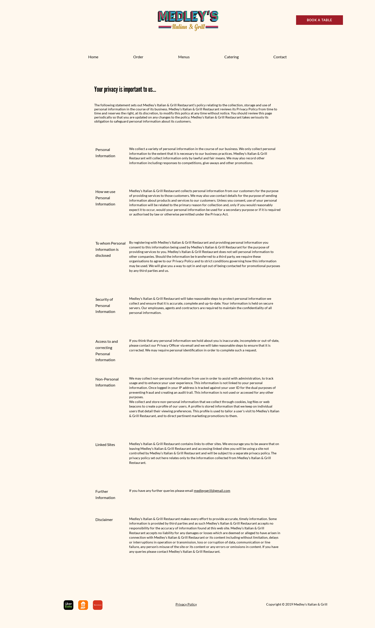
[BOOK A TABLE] (319, 20)
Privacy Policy (186, 604)
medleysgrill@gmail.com (212, 490)
